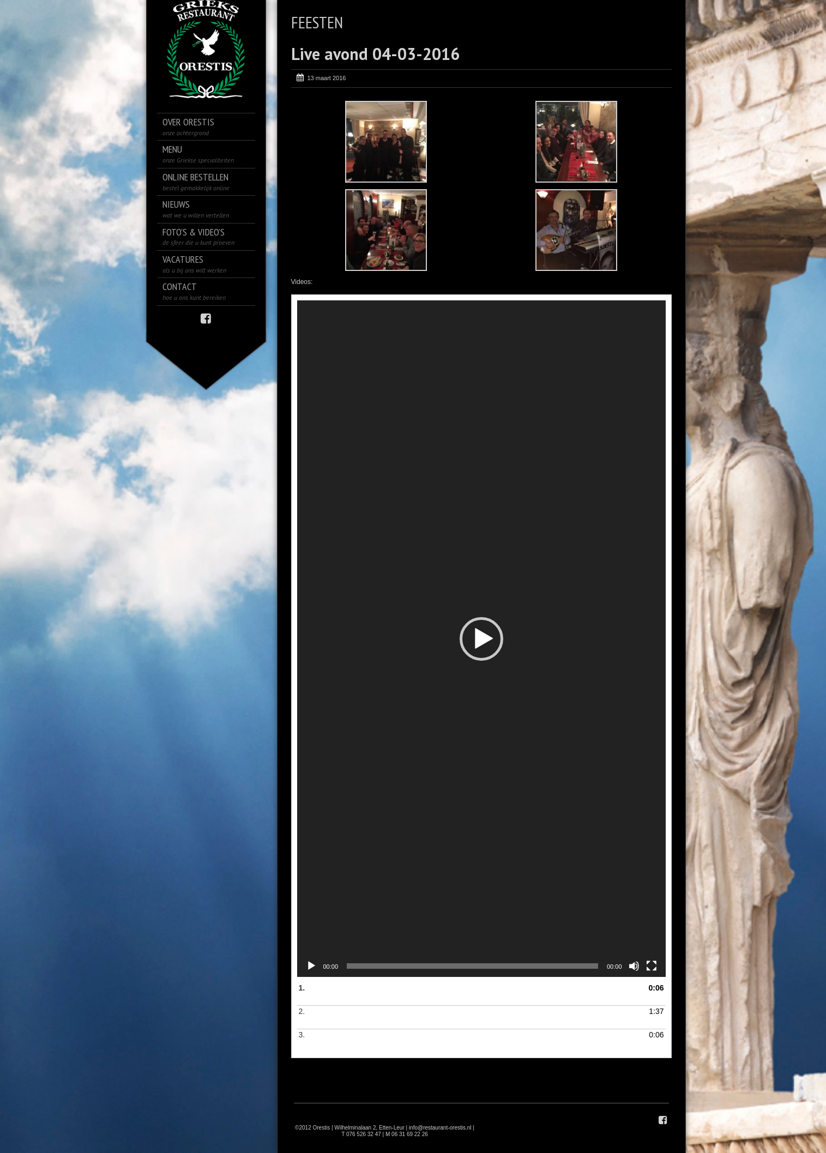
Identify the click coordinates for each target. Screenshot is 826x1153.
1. (470, 994)
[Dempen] (634, 966)
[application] (481, 638)
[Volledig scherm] (651, 966)
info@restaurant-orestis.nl (440, 1128)
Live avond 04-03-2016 (375, 53)
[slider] (472, 966)
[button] (481, 639)
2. (470, 1018)
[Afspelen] (311, 966)
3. (470, 1041)
